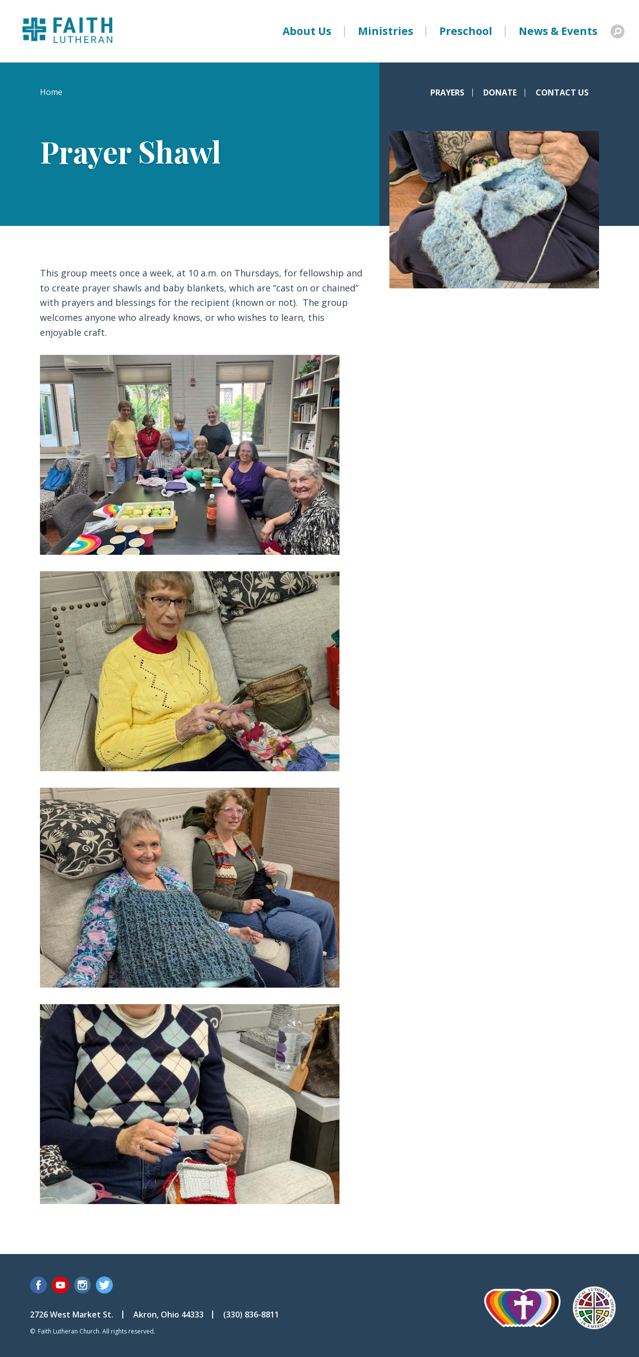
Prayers (447, 92)
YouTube (60, 1285)
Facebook (38, 1285)
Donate (500, 92)
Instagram (82, 1285)
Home (51, 92)
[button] (189, 551)
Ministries (385, 31)
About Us (307, 31)
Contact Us (562, 92)
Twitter (104, 1285)
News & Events (558, 31)
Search (618, 31)
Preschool (465, 31)
